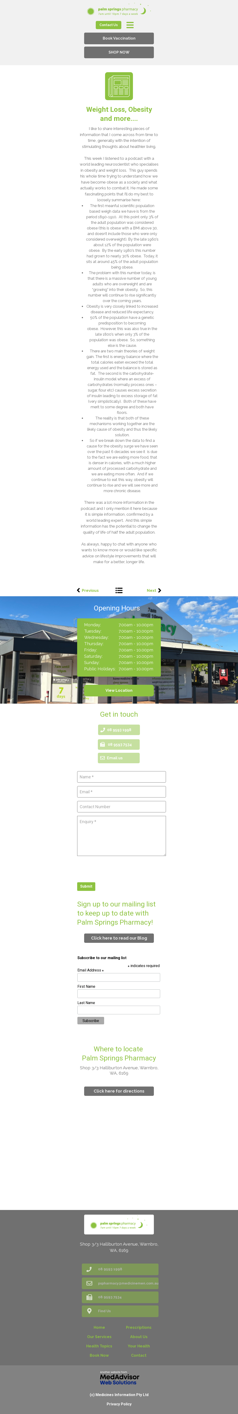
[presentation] (112, 868)
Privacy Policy (119, 1404)
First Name (86, 986)
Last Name (86, 1003)
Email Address (90, 970)
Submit (86, 886)
